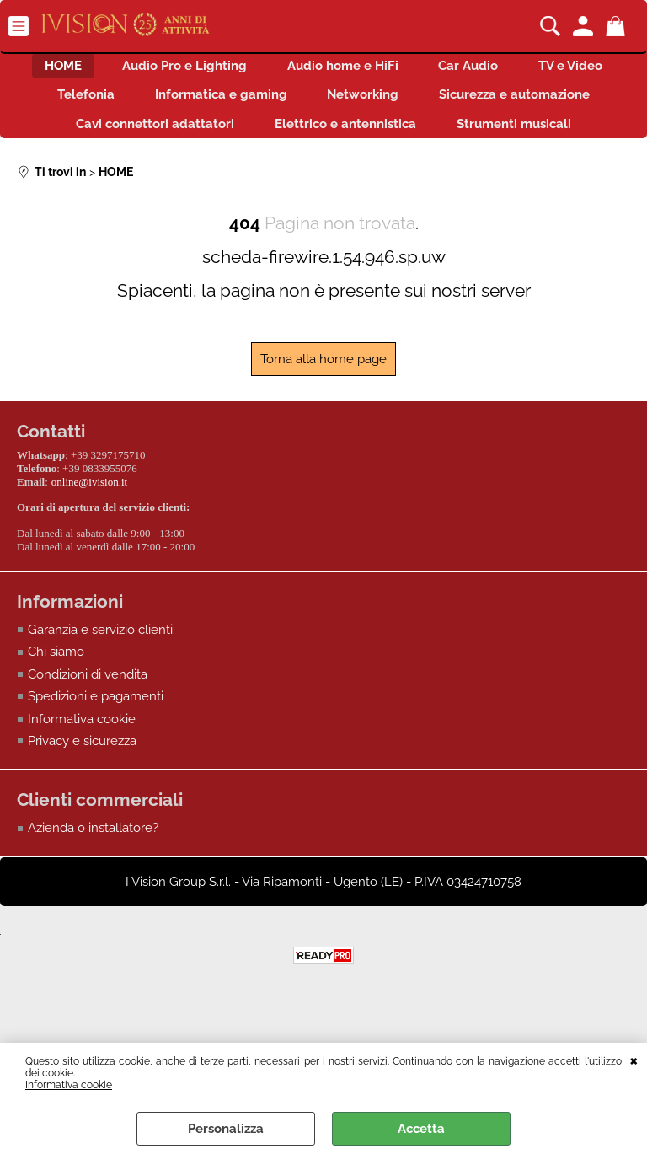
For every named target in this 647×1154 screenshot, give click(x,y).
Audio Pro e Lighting (231, 69)
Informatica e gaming (373, 105)
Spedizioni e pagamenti (95, 749)
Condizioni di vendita (87, 726)
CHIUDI (634, 1059)
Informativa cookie (68, 1085)
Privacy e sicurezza (82, 794)
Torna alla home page (323, 415)
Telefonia (228, 105)
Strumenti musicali (323, 177)
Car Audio (536, 69)
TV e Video (117, 105)
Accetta (421, 1128)
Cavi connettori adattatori (328, 140)
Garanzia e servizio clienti (100, 682)
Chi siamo (56, 704)
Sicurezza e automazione (123, 140)
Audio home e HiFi (400, 69)
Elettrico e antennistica (529, 140)
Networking (526, 105)
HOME (100, 69)
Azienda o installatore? (93, 880)
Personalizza (226, 1128)
